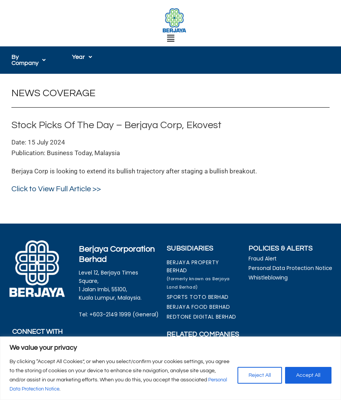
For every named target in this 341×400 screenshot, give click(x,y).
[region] (170, 368)
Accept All (308, 375)
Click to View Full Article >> (56, 189)
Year (82, 57)
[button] (170, 39)
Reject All (260, 375)
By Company (30, 60)
